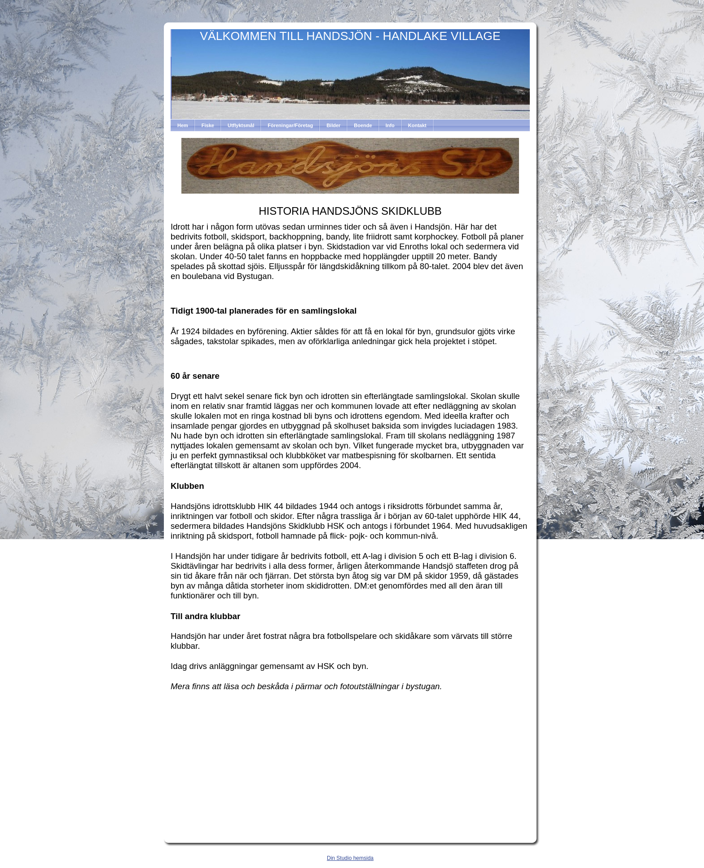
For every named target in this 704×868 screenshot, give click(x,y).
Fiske (208, 125)
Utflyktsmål (241, 125)
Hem (182, 125)
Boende (363, 125)
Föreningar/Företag (290, 125)
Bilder (333, 125)
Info (390, 125)
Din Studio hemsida (350, 858)
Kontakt (417, 125)
